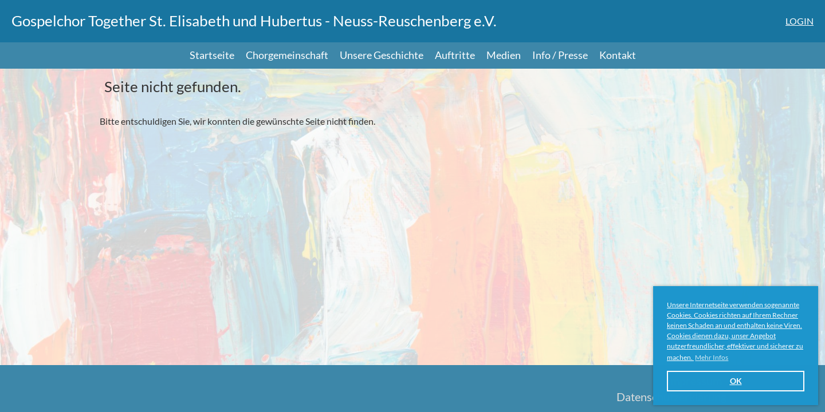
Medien (503, 55)
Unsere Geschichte (381, 55)
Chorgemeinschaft (287, 55)
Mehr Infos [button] (711, 357)
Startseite (212, 55)
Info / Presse (560, 55)
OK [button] (736, 381)
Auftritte (455, 55)
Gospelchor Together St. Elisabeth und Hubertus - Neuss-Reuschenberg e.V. (254, 20)
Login (799, 20)
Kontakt (617, 55)
